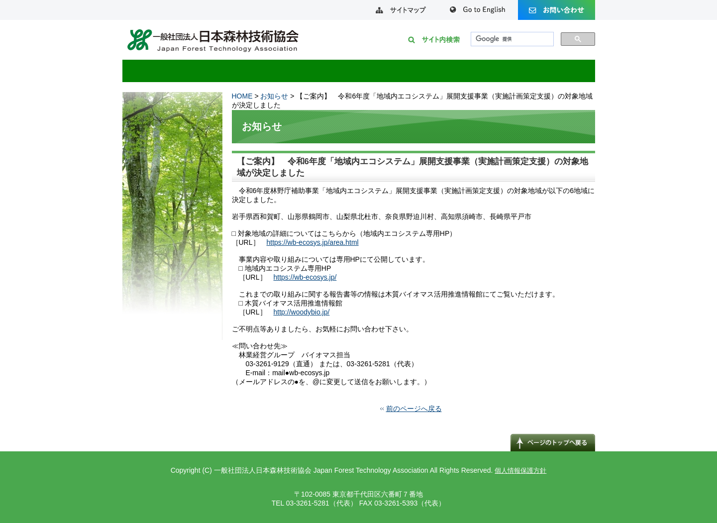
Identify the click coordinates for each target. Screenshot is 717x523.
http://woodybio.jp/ (302, 312)
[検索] (511, 39)
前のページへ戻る (414, 409)
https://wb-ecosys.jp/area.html (313, 242)
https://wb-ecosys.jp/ (305, 277)
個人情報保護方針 (520, 470)
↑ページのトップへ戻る (553, 442)
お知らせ (274, 96)
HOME (242, 96)
